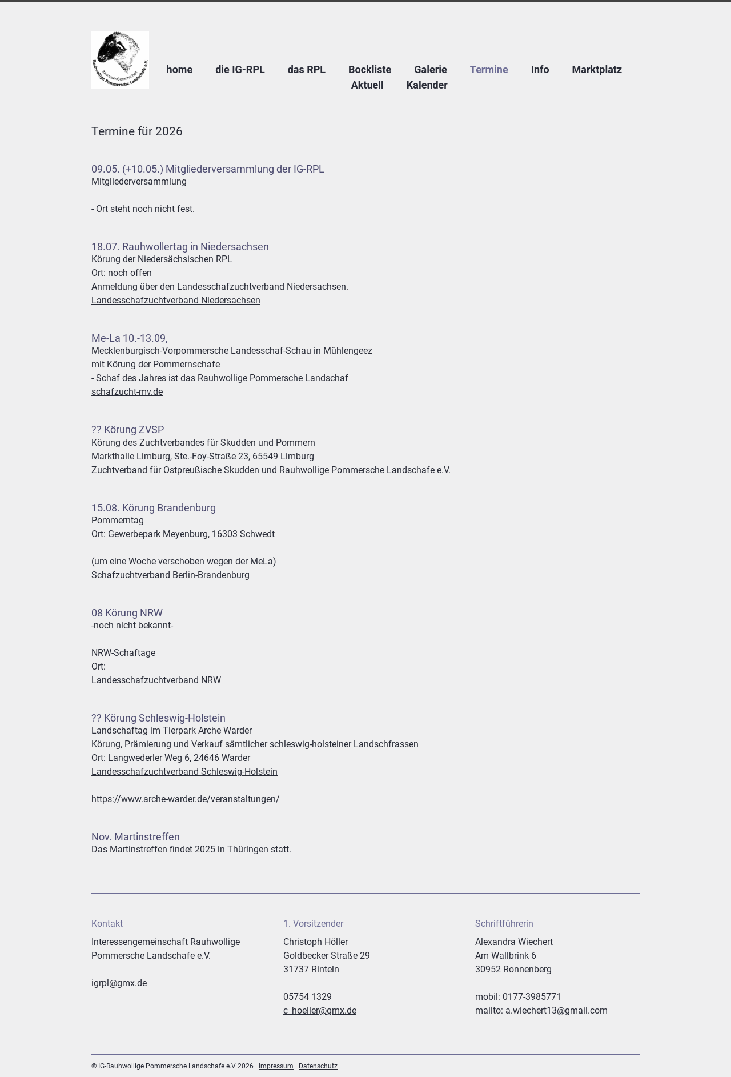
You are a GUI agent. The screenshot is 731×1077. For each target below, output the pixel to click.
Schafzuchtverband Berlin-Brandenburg (170, 575)
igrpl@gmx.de (119, 983)
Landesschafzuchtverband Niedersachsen (175, 300)
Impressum (276, 1066)
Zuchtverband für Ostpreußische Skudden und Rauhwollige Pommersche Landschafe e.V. (271, 470)
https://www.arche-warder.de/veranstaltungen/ (185, 799)
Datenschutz (318, 1066)
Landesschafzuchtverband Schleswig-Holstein (184, 771)
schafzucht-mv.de (127, 391)
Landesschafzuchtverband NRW (156, 680)
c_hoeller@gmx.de (319, 1010)
